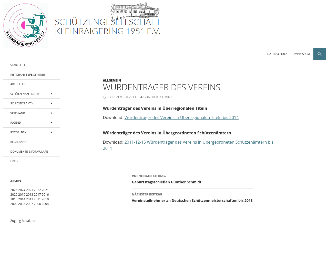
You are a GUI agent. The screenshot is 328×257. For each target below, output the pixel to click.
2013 (29, 199)
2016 (45, 194)
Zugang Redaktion (23, 221)
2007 (29, 204)
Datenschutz (277, 54)
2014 (21, 199)
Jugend (16, 122)
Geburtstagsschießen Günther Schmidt (192, 178)
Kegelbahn (19, 142)
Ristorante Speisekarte (28, 74)
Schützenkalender (25, 94)
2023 (29, 190)
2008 (21, 204)
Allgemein (112, 80)
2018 (29, 194)
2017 (37, 194)
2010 (45, 199)
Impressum (302, 54)
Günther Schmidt (158, 97)
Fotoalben (19, 132)
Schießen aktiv (22, 103)
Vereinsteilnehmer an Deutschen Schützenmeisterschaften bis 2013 (192, 197)
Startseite (18, 65)
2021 (45, 190)
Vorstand (18, 113)
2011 (37, 199)
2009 (14, 204)
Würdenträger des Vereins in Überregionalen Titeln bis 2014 (182, 117)
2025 (14, 190)
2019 (21, 194)
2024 (21, 190)
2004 (45, 204)
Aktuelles (18, 84)
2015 (14, 199)
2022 (37, 190)
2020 (14, 194)
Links (14, 161)
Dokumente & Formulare (29, 151)
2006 (37, 204)
